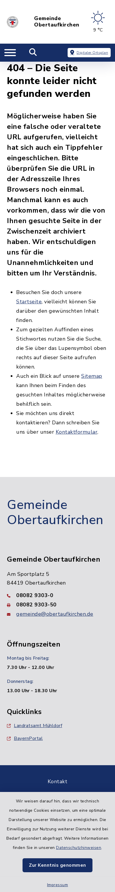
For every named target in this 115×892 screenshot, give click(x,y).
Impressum (57, 885)
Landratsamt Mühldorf (34, 725)
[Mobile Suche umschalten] (33, 53)
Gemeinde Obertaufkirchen (56, 21)
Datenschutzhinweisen (78, 847)
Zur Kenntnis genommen (57, 865)
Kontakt (58, 781)
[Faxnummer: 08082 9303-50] (57, 604)
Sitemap (91, 376)
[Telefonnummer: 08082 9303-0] (57, 595)
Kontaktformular (77, 431)
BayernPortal (25, 738)
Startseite (29, 301)
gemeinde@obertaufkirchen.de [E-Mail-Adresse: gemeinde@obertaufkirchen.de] (54, 613)
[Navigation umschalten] (10, 52)
